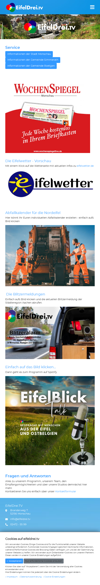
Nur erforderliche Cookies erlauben (43, 561)
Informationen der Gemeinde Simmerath (32, 60)
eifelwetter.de (85, 166)
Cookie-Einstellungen (54, 577)
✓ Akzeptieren (14, 561)
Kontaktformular (65, 491)
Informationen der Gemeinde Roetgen (31, 66)
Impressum (12, 577)
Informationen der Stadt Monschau (29, 54)
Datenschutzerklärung (31, 577)
